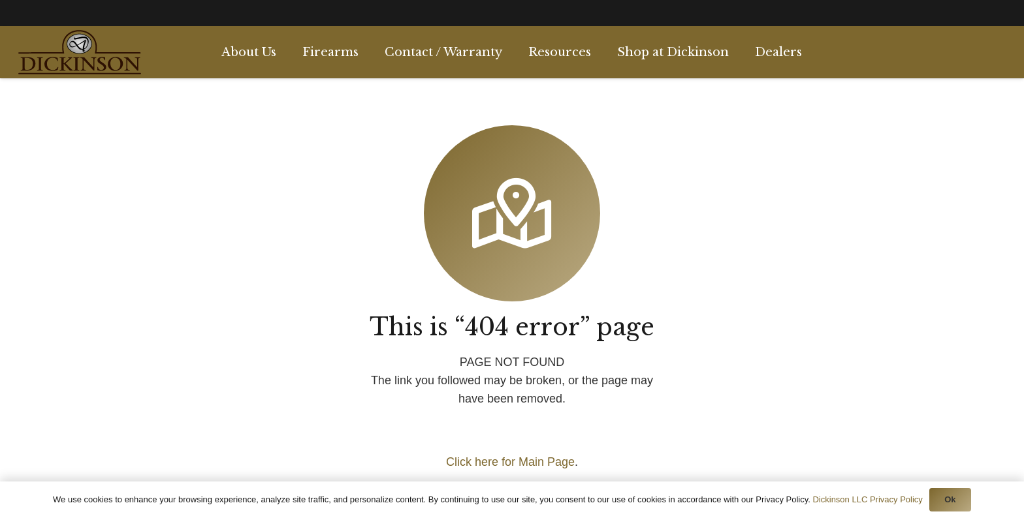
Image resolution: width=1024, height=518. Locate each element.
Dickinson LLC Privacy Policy (867, 499)
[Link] (80, 52)
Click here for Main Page (510, 461)
